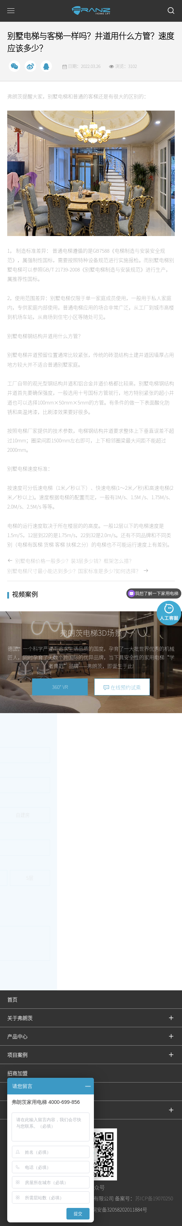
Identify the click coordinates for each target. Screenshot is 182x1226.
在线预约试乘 (122, 687)
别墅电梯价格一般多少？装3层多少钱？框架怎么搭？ (70, 560)
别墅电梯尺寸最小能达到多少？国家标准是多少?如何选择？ (78, 570)
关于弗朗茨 (19, 1017)
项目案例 (17, 1054)
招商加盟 (17, 1073)
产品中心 (17, 1036)
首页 (12, 999)
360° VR (60, 686)
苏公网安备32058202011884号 (114, 1209)
